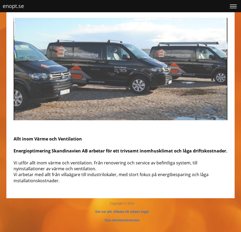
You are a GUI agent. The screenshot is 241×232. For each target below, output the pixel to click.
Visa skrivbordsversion (122, 220)
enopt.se (13, 6)
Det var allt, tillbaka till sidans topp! (122, 212)
